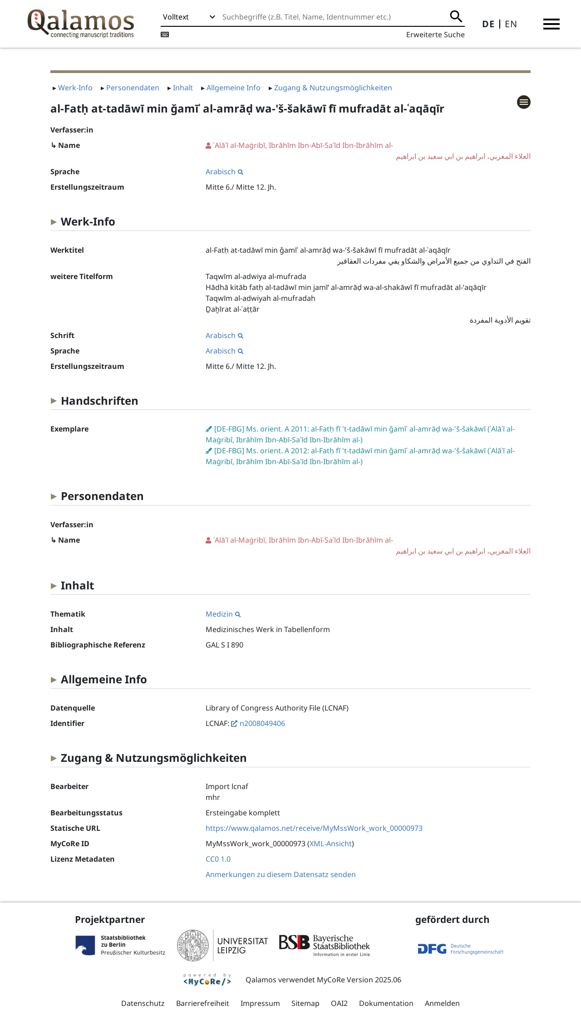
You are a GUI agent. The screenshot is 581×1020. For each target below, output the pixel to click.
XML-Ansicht (331, 843)
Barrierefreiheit (202, 1003)
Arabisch (224, 172)
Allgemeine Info (234, 88)
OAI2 (339, 1003)
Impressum (260, 1003)
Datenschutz (143, 1003)
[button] (551, 24)
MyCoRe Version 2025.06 (359, 980)
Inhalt (183, 88)
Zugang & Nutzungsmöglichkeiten (333, 88)
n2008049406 (262, 723)
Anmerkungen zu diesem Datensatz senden (281, 874)
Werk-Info (75, 88)
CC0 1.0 (218, 859)
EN (511, 24)
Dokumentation (386, 1003)
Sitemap (305, 1003)
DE (488, 24)
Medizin (223, 614)
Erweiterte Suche (435, 34)
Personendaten (132, 88)
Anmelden (442, 1003)
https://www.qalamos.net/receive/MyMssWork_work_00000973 (314, 828)
